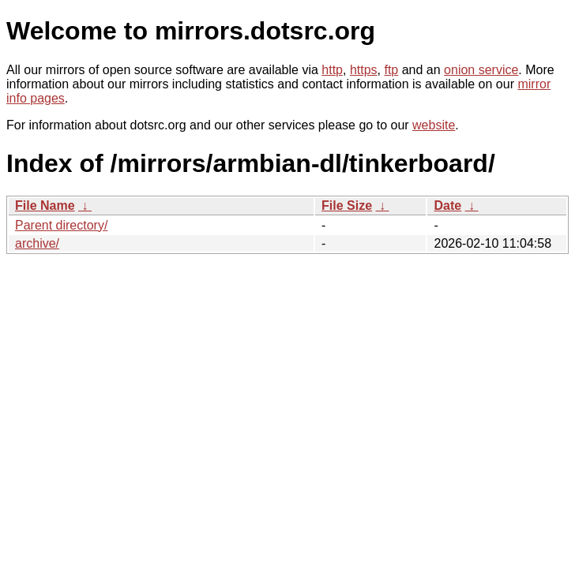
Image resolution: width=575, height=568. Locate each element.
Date (447, 205)
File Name (45, 205)
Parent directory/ (61, 225)
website (433, 125)
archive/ (37, 243)
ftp (391, 70)
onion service (481, 70)
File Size (346, 205)
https (364, 70)
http (332, 70)
